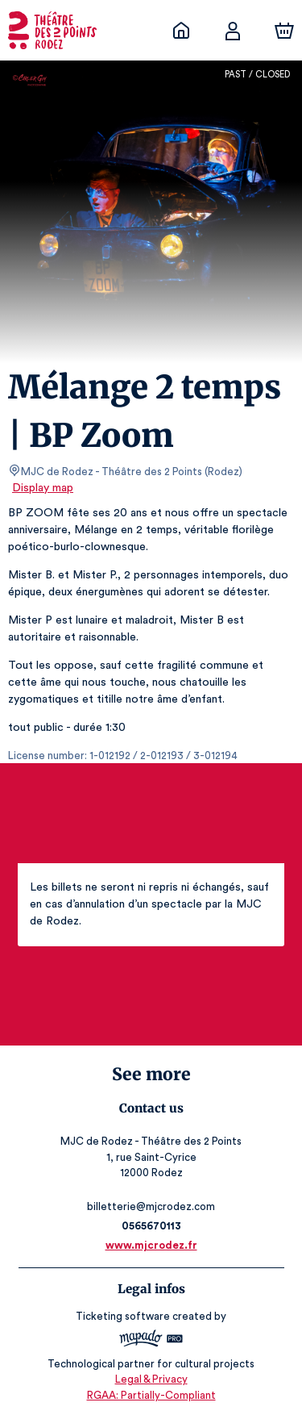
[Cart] (284, 31)
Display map (43, 488)
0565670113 (151, 1226)
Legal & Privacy (150, 1379)
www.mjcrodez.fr (151, 1245)
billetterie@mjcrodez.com (150, 1206)
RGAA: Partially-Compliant (151, 1395)
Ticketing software (125, 1316)
